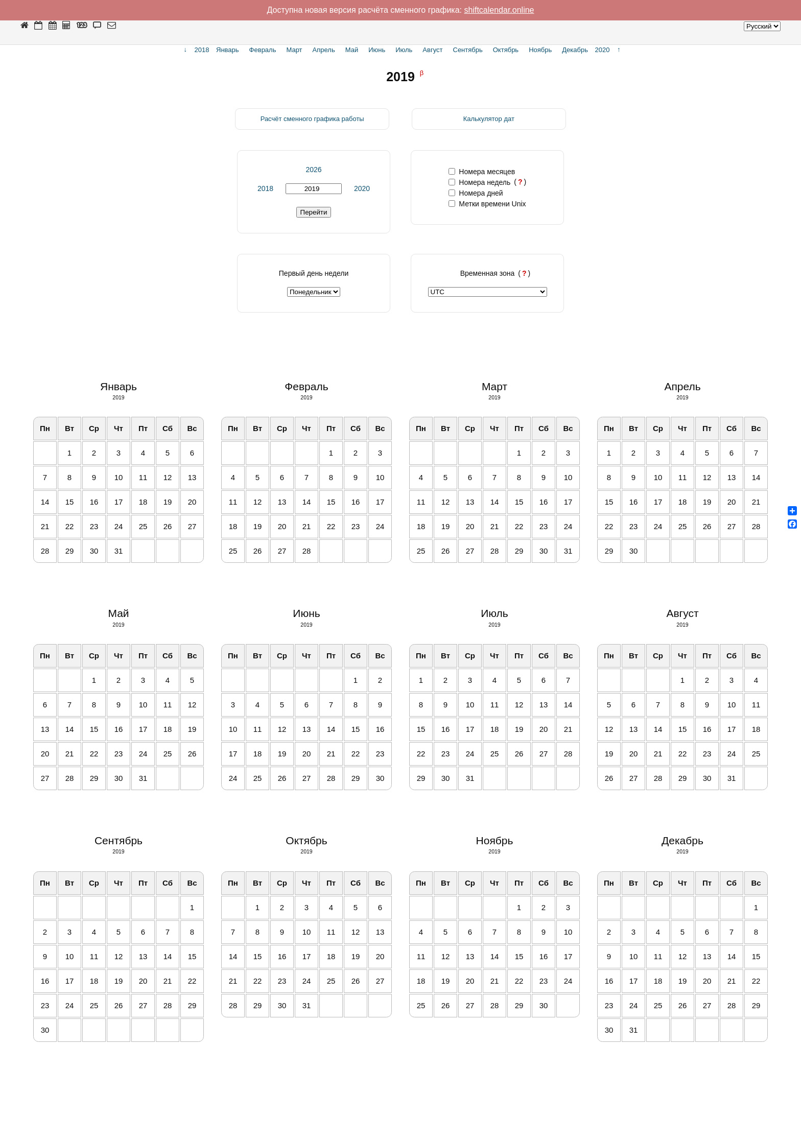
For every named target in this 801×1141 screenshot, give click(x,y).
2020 (362, 188)
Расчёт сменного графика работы (312, 119)
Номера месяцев (482, 172)
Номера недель (479, 182)
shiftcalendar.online (499, 10)
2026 (313, 169)
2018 (265, 188)
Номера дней (476, 193)
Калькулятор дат (488, 119)
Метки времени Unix (487, 204)
